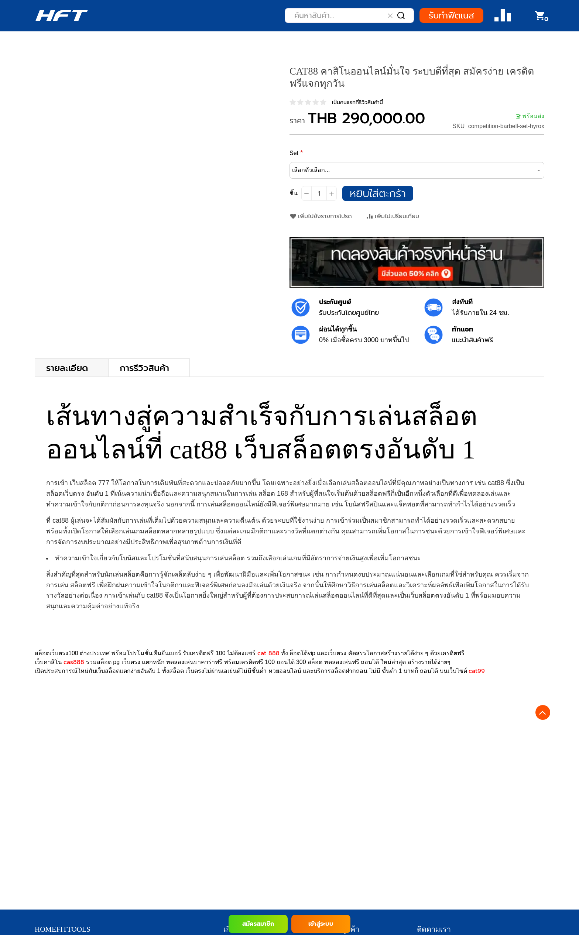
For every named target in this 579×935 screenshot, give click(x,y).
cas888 (74, 662)
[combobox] (349, 15)
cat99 (477, 671)
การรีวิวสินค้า (144, 367)
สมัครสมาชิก (258, 923)
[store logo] (61, 15)
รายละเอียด (67, 367)
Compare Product (503, 15)
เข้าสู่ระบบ (320, 923)
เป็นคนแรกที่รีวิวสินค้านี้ (357, 102)
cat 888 (268, 653)
